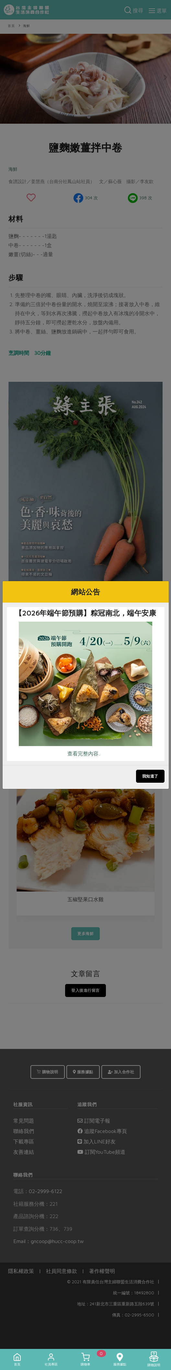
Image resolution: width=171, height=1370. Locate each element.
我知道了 (150, 776)
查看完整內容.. (83, 753)
